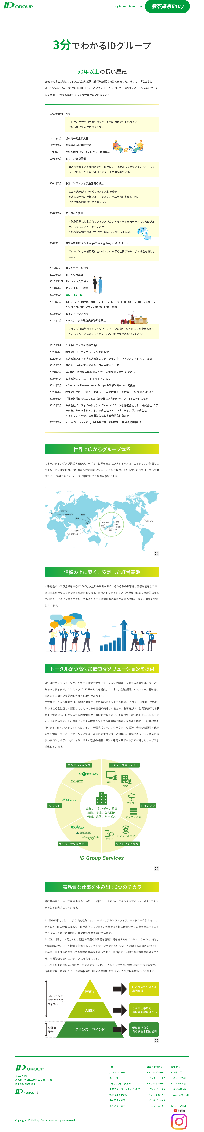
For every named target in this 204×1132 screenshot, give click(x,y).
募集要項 (175, 1066)
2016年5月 (55, 320)
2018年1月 (55, 345)
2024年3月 (55, 372)
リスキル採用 (179, 1083)
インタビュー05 (157, 1094)
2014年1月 (55, 288)
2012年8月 (55, 274)
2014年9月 (55, 294)
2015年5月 (55, 302)
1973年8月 (55, 145)
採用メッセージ (117, 1072)
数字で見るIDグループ (120, 1094)
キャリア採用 (179, 1078)
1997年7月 (55, 158)
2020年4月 (55, 358)
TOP (111, 1066)
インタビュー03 (157, 1083)
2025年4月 (55, 405)
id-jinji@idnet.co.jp (25, 1083)
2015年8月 (55, 314)
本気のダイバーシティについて (125, 1089)
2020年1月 (55, 352)
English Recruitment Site (128, 6)
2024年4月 (55, 378)
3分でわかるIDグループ (121, 1083)
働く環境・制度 (117, 1100)
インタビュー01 (157, 1072)
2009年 (53, 243)
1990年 (53, 152)
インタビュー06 (157, 1100)
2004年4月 (55, 183)
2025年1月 (55, 392)
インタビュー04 (157, 1089)
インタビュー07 (157, 1105)
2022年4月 (55, 365)
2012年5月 (55, 268)
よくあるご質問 (117, 1105)
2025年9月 (55, 422)
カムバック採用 (181, 1094)
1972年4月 (55, 138)
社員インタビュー (156, 1066)
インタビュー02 (157, 1078)
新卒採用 (177, 1072)
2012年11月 (56, 281)
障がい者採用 (179, 1089)
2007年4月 (55, 213)
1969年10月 (56, 113)
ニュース (113, 1078)
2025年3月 (55, 399)
